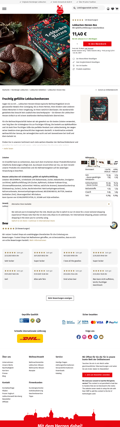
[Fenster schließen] (109, 204)
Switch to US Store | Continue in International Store (33, 221)
